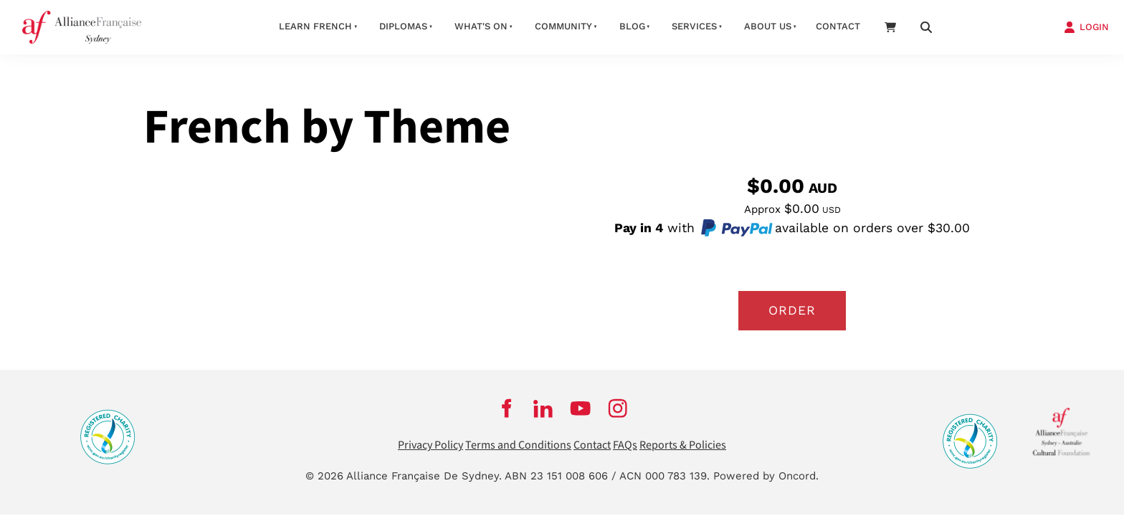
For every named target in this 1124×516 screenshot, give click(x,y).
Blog (632, 26)
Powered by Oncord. (766, 475)
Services (694, 26)
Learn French (315, 26)
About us (767, 26)
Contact (838, 26)
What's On (481, 26)
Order (792, 310)
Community (563, 26)
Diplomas (403, 26)
